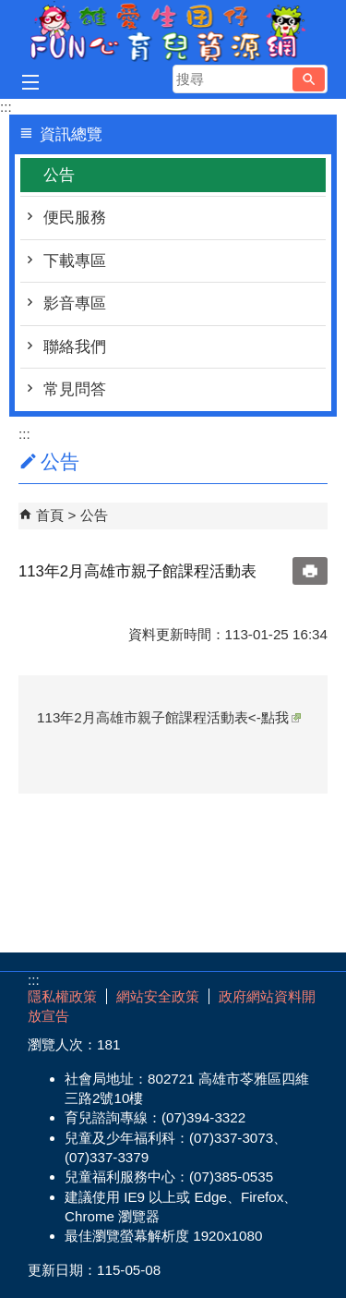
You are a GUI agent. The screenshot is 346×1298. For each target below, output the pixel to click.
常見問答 (74, 389)
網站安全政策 (157, 996)
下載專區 (74, 261)
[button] (308, 79)
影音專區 (74, 303)
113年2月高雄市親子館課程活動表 (142, 717)
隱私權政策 (62, 996)
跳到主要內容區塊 (9, 9)
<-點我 (274, 717)
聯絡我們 (74, 347)
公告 (59, 175)
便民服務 (74, 217)
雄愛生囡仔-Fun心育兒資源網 (173, 31)
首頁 (50, 515)
